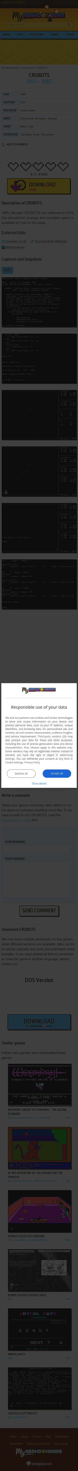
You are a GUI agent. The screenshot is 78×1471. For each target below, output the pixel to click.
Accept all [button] (57, 773)
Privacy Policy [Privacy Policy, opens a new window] (32, 762)
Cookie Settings (14, 762)
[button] (39, 783)
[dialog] (39, 735)
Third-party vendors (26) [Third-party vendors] (52, 736)
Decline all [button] (21, 773)
